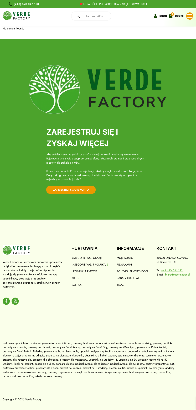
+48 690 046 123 (172, 270)
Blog (75, 278)
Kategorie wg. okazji (86, 258)
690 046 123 (26, 4)
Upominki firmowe (84, 271)
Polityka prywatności (132, 271)
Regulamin (124, 265)
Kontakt (77, 285)
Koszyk (179, 16)
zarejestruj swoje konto (71, 190)
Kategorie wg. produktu (88, 265)
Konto (163, 16)
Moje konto (125, 258)
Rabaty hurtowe (128, 278)
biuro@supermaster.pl (177, 275)
